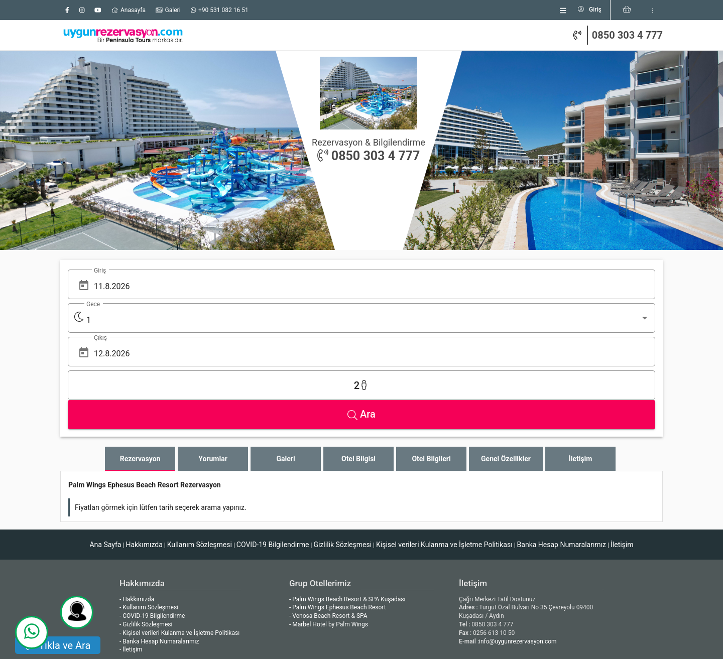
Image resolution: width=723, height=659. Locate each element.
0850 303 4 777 (627, 34)
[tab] (140, 331)
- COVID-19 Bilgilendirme (152, 487)
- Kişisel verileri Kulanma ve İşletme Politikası (179, 504)
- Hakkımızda (136, 471)
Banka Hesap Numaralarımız (561, 417)
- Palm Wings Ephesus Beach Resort (337, 479)
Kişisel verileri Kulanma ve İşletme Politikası (444, 417)
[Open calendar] (84, 285)
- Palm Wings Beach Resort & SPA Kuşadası (347, 471)
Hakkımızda (144, 417)
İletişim (622, 417)
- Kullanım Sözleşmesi (148, 479)
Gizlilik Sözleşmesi (342, 417)
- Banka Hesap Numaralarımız (159, 513)
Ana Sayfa (105, 417)
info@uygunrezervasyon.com (518, 513)
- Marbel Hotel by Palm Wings (328, 496)
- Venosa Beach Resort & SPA (328, 487)
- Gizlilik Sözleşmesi (145, 496)
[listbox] (514, 9)
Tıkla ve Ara (64, 645)
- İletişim (130, 521)
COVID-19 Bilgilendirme (272, 417)
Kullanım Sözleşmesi (199, 417)
